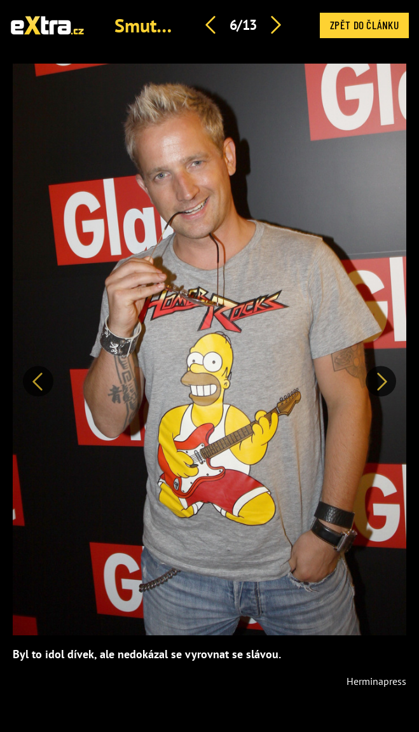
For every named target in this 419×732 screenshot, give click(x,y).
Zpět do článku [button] (364, 25)
